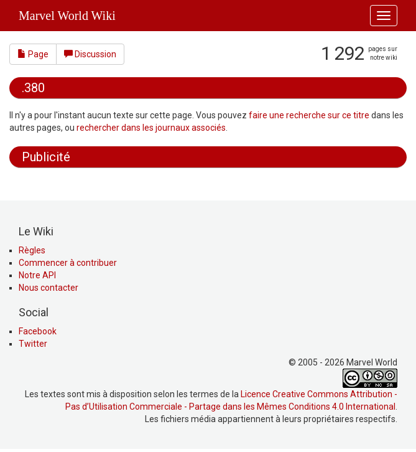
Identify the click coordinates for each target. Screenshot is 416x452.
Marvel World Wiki (67, 15)
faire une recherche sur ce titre (309, 115)
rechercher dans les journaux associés (151, 128)
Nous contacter (48, 288)
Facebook (38, 331)
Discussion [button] (90, 54)
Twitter (33, 344)
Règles (32, 250)
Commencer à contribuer (68, 263)
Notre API (37, 275)
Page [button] (33, 54)
